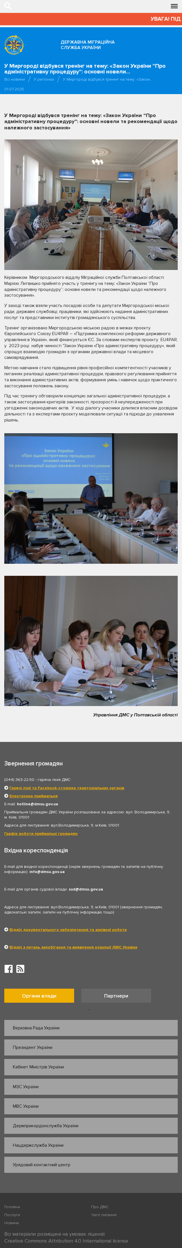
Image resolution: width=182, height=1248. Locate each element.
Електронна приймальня (33, 796)
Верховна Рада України (36, 1028)
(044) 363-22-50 (19, 779)
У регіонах (44, 79)
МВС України (26, 1106)
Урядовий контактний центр (41, 1165)
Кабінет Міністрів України (38, 1067)
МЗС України (26, 1087)
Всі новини (14, 79)
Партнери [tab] (116, 996)
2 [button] (97, 1010)
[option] (42, 997)
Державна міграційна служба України (88, 44)
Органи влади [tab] (39, 996)
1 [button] (89, 1010)
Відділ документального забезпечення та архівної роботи (68, 929)
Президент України (32, 1047)
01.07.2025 (14, 89)
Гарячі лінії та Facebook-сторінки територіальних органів (66, 788)
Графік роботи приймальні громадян (41, 833)
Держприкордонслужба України (45, 1126)
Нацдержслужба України (38, 1145)
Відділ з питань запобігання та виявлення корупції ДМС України (73, 947)
